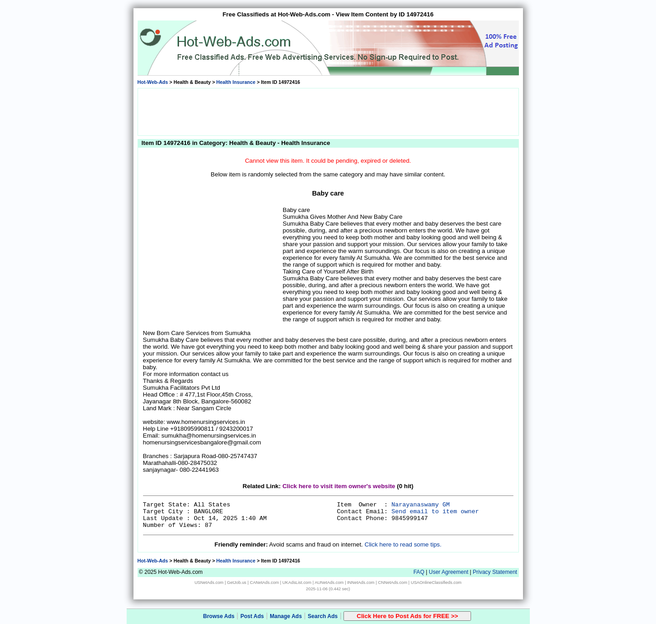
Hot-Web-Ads (153, 82)
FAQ (418, 572)
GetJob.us (236, 582)
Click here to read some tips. (402, 544)
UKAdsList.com (297, 582)
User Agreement (448, 572)
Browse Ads (219, 616)
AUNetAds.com (329, 582)
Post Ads (252, 616)
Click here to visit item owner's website (338, 486)
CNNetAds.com (392, 582)
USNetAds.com (209, 582)
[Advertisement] (328, 111)
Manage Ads (286, 616)
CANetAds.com (264, 582)
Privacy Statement (495, 572)
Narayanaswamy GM (420, 504)
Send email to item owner (435, 511)
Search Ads (323, 616)
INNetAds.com (360, 582)
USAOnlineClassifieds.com (436, 582)
